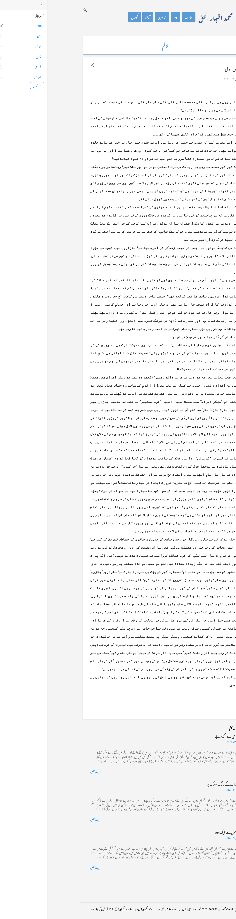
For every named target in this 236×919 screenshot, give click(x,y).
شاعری (115, 17)
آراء (100, 17)
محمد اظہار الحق (168, 17)
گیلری (87, 17)
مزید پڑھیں (49, 770)
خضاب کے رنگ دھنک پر (176, 784)
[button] (45, 65)
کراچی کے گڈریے (180, 736)
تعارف (141, 17)
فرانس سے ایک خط (180, 832)
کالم (128, 17)
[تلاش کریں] (38, 10)
